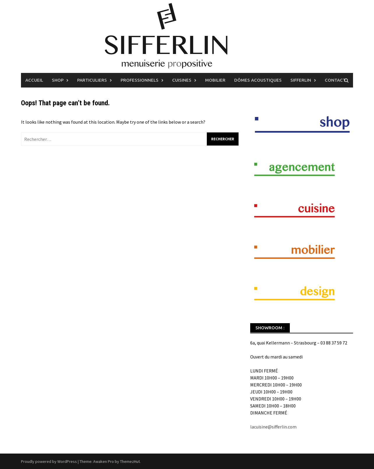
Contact (335, 80)
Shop (57, 80)
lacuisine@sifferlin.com (273, 427)
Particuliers (92, 80)
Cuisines (181, 80)
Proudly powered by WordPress (49, 461)
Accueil (34, 80)
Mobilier (215, 80)
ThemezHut (130, 461)
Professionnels (139, 80)
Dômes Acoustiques (258, 80)
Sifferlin (300, 80)
